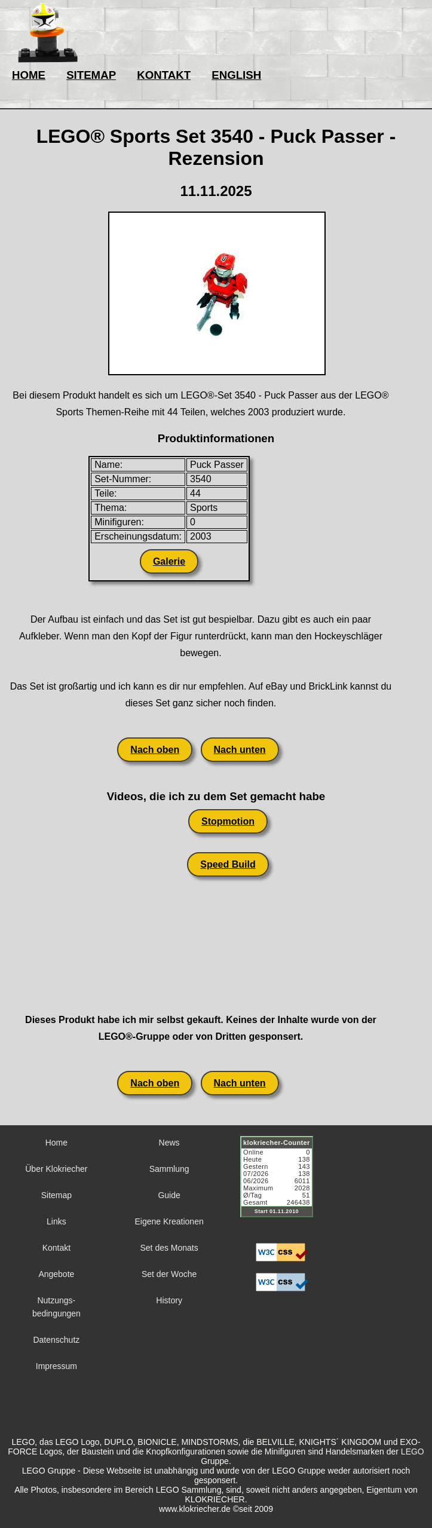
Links (56, 1221)
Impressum (56, 1366)
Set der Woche (169, 1274)
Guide (169, 1195)
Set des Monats (169, 1248)
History (169, 1300)
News (169, 1142)
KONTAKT (164, 75)
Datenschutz (56, 1340)
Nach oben (154, 750)
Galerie (169, 561)
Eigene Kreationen (169, 1221)
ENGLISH (236, 75)
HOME (28, 75)
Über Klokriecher (56, 1169)
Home (56, 1142)
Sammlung (169, 1169)
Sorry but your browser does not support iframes (282, 1184)
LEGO (412, 1451)
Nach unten (240, 750)
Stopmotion (228, 821)
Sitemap (56, 1195)
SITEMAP (91, 75)
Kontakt (56, 1248)
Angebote (56, 1274)
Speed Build (227, 864)
